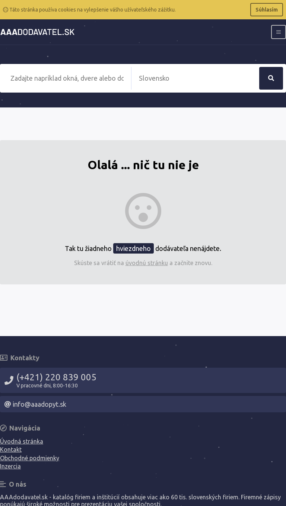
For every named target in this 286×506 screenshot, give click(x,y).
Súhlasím (266, 10)
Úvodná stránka (21, 441)
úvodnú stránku (146, 263)
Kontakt (11, 449)
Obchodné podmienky (29, 458)
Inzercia (10, 466)
